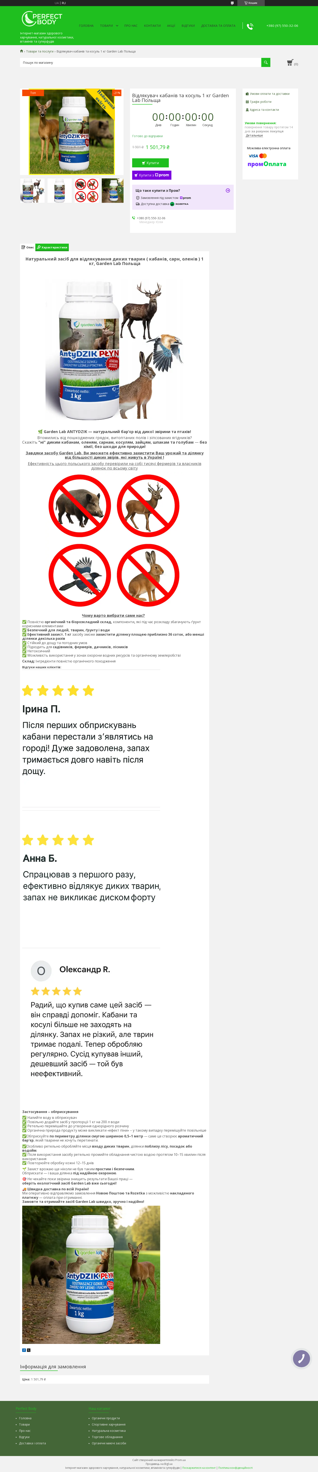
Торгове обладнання (107, 1437)
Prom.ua (180, 1460)
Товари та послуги (39, 51)
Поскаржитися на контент (199, 1468)
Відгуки (188, 26)
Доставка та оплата (218, 26)
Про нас (131, 26)
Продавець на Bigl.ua (159, 1464)
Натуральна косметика (109, 1431)
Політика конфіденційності (235, 1468)
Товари (106, 26)
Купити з (154, 175)
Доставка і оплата (32, 1443)
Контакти (152, 26)
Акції (171, 26)
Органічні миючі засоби (109, 1443)
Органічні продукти (106, 1418)
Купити (153, 162)
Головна (86, 26)
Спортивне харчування (108, 1424)
